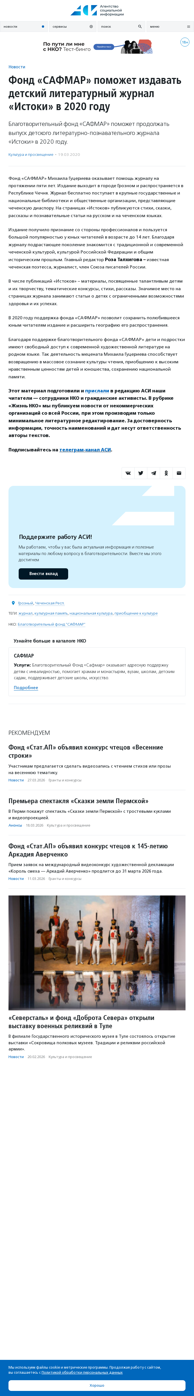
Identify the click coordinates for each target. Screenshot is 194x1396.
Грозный (25, 603)
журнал (25, 613)
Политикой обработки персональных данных (82, 1372)
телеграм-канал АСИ (85, 450)
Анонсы (15, 825)
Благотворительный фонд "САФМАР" (51, 624)
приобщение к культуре (136, 613)
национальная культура (91, 613)
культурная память (51, 613)
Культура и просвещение (30, 154)
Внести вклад (43, 573)
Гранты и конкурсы (65, 780)
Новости (16, 66)
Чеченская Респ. (50, 603)
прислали (97, 391)
